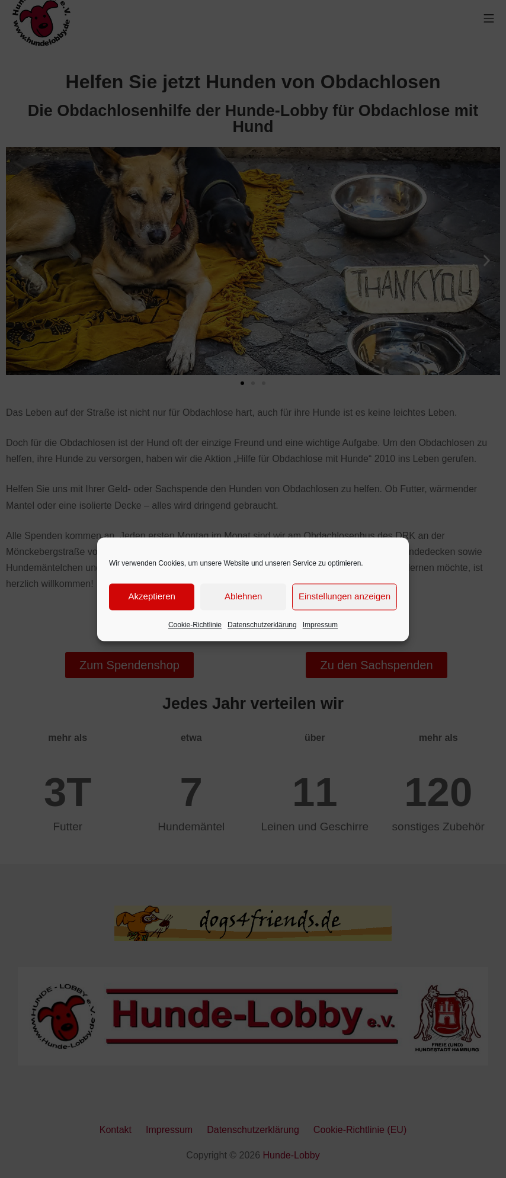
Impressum (320, 625)
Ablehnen (243, 596)
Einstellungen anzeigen (344, 596)
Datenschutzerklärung (262, 625)
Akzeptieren (152, 596)
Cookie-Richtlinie (195, 625)
